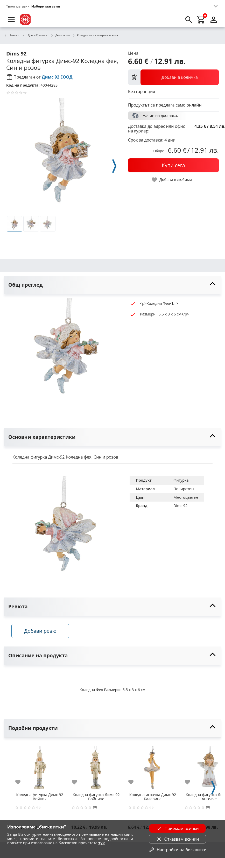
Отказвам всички (177, 839)
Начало (11, 35)
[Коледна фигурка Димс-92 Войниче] (96, 767)
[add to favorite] (21, 783)
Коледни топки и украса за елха (95, 35)
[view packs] (173, 77)
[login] (213, 19)
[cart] (201, 19)
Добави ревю (41, 631)
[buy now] (173, 165)
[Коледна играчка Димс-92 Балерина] (153, 767)
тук (101, 842)
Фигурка (180, 480)
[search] (189, 19)
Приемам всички (177, 828)
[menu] (11, 19)
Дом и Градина (34, 35)
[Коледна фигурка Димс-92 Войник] (40, 767)
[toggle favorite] (172, 180)
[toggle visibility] (112, 285)
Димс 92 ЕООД (57, 77)
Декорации (60, 35)
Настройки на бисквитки (177, 850)
